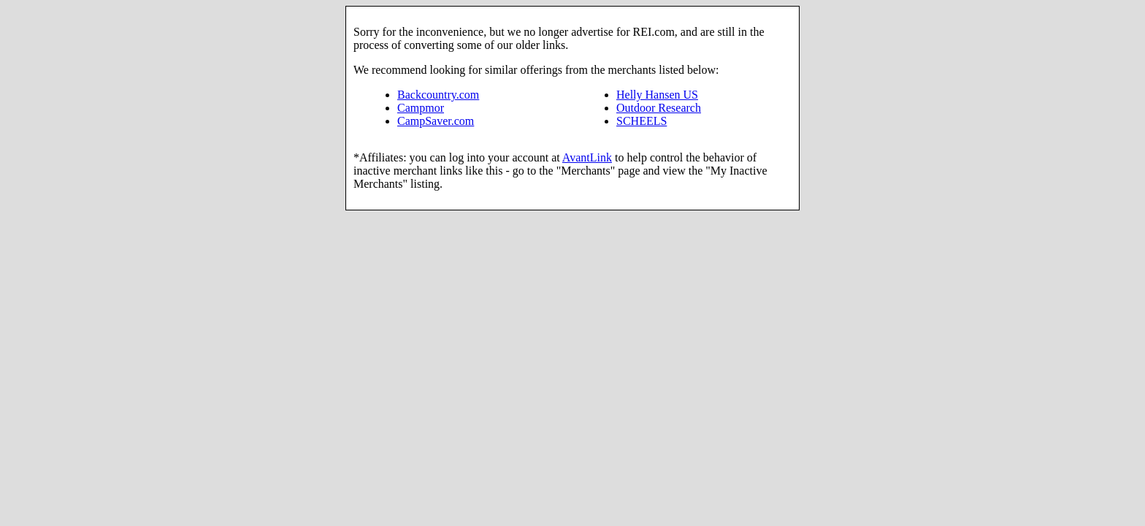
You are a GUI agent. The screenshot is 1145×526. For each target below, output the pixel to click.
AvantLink (587, 157)
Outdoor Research (658, 108)
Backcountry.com (438, 94)
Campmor (420, 108)
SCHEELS (641, 121)
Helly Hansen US (657, 94)
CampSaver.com (435, 121)
